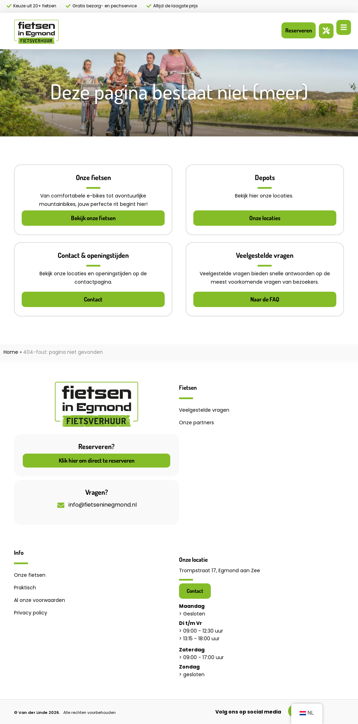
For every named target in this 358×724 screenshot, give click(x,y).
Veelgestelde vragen (204, 409)
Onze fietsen (29, 575)
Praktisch (25, 587)
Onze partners (196, 422)
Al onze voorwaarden (39, 600)
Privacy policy (30, 612)
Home (10, 352)
